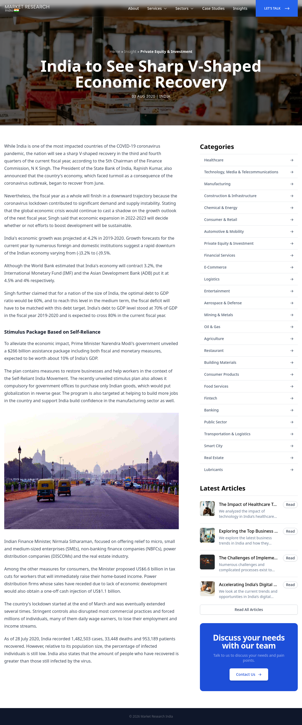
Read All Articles (249, 609)
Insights (240, 8)
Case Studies (213, 8)
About (133, 8)
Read (290, 504)
